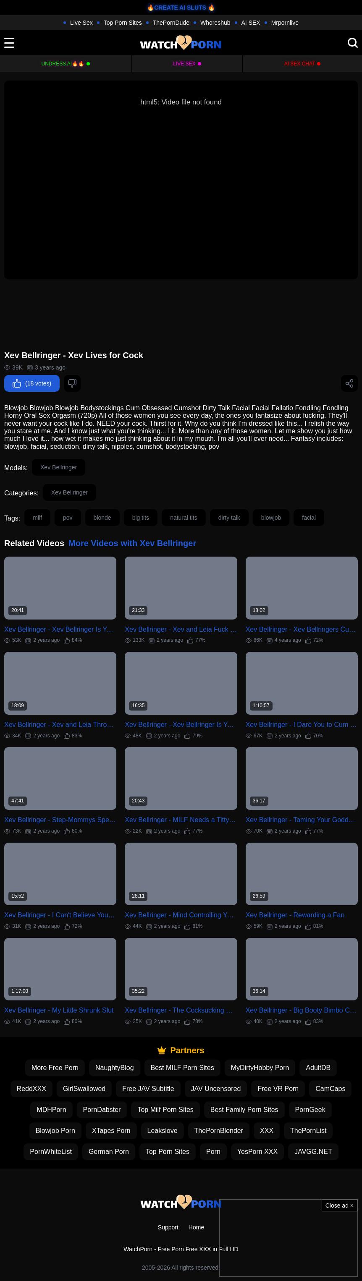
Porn (213, 1151)
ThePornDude (171, 22)
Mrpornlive (285, 22)
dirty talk (229, 517)
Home (196, 1227)
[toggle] (9, 43)
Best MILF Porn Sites (182, 1067)
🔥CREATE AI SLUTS (176, 7)
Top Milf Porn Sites (165, 1109)
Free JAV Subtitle (148, 1088)
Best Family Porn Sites (244, 1109)
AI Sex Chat (299, 64)
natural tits (183, 517)
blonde (102, 517)
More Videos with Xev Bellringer (132, 543)
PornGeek (310, 1109)
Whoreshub (215, 22)
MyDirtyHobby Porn (260, 1067)
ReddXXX (31, 1088)
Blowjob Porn (55, 1130)
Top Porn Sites (123, 22)
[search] (353, 43)
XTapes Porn (111, 1130)
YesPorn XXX (257, 1151)
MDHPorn (51, 1109)
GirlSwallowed (84, 1088)
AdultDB (318, 1067)
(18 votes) (32, 383)
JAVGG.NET (313, 1151)
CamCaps (330, 1088)
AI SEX (250, 22)
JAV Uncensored (216, 1088)
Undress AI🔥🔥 (63, 64)
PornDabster (102, 1109)
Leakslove (162, 1130)
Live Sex (81, 22)
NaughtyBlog (114, 1067)
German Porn (109, 1151)
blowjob (271, 517)
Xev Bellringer (58, 467)
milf (37, 517)
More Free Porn (55, 1067)
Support (168, 1227)
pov (68, 517)
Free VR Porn (278, 1088)
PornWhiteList (51, 1151)
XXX (266, 1130)
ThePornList (308, 1130)
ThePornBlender (219, 1130)
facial (309, 517)
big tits (140, 517)
